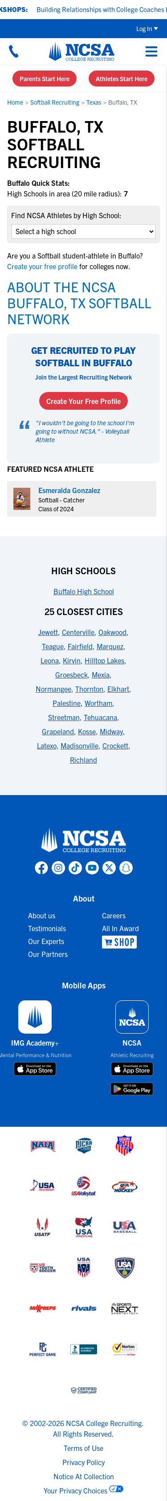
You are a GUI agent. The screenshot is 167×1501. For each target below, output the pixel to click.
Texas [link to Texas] (93, 102)
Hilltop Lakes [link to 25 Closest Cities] (104, 660)
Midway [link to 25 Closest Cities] (111, 731)
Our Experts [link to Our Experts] (46, 941)
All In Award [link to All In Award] (120, 928)
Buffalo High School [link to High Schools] (83, 591)
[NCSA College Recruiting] (81, 51)
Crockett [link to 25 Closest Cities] (115, 745)
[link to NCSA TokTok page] (75, 867)
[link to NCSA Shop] (120, 942)
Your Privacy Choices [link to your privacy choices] (75, 1490)
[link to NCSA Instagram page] (58, 867)
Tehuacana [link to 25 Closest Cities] (100, 717)
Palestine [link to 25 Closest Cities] (67, 702)
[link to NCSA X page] (109, 867)
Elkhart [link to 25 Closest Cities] (118, 688)
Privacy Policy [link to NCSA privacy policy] (83, 1462)
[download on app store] (35, 1069)
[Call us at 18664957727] (14, 51)
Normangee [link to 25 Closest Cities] (53, 688)
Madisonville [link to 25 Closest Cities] (79, 745)
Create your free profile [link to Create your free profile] (43, 266)
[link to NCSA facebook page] (41, 867)
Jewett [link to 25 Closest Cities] (48, 631)
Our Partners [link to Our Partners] (48, 953)
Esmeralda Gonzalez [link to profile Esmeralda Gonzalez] (69, 490)
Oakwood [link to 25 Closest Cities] (112, 631)
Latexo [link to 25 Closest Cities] (47, 745)
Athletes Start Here (121, 78)
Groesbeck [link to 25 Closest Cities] (71, 674)
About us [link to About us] (41, 915)
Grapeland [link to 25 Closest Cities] (58, 731)
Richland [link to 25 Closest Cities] (83, 759)
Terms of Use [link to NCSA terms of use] (83, 1447)
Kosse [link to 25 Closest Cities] (87, 731)
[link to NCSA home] (84, 840)
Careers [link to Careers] (114, 915)
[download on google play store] (131, 1088)
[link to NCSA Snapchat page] (126, 867)
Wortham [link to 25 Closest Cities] (98, 702)
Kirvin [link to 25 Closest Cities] (72, 660)
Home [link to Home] (15, 102)
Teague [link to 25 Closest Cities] (53, 646)
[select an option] (83, 231)
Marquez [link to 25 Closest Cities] (110, 646)
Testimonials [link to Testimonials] (47, 928)
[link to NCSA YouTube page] (92, 867)
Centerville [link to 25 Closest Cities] (78, 631)
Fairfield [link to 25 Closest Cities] (80, 646)
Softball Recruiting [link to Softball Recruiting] (54, 102)
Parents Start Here (44, 78)
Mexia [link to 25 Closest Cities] (101, 674)
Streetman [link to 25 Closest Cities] (64, 717)
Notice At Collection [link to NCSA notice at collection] (83, 1476)
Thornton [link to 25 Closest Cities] (89, 688)
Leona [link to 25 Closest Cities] (50, 660)
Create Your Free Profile (83, 400)
